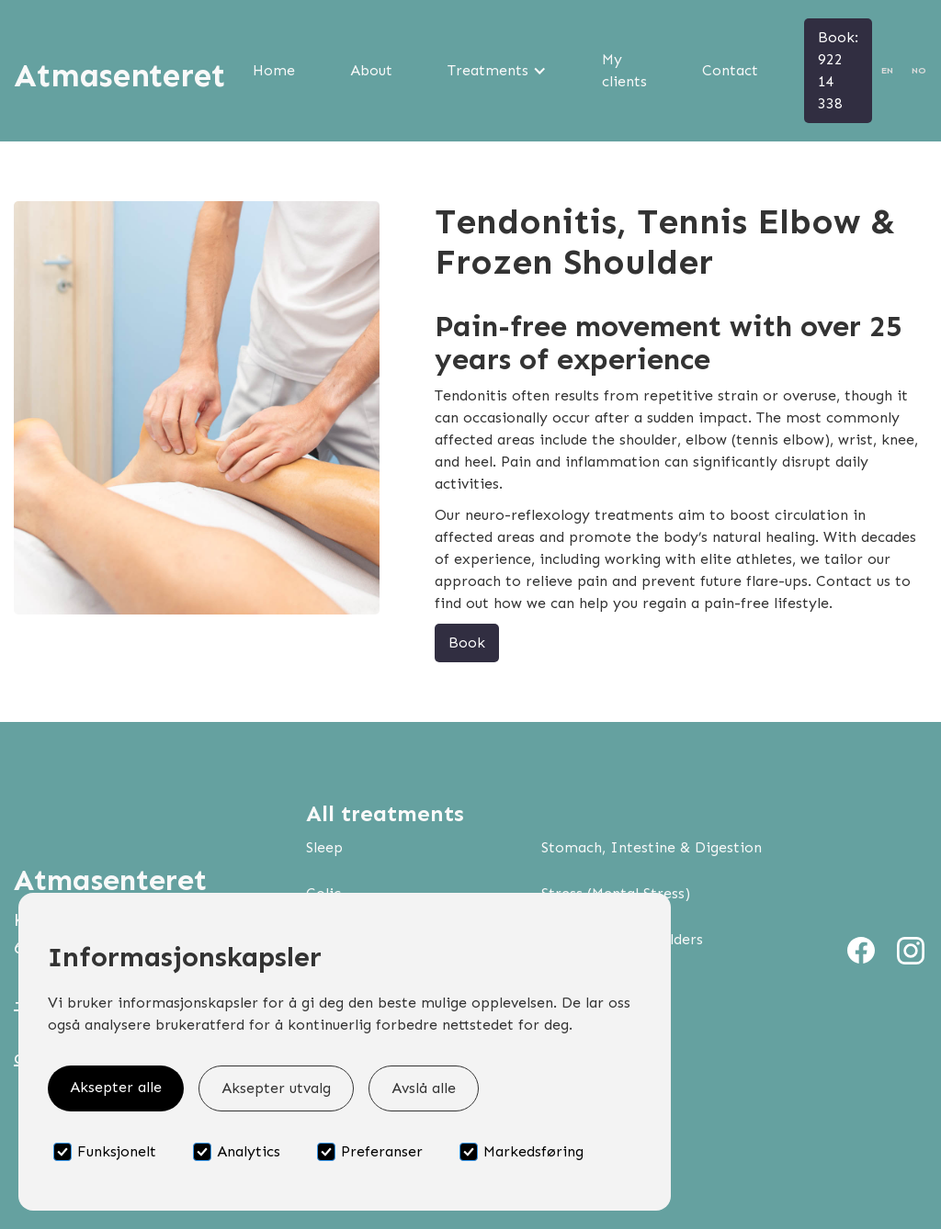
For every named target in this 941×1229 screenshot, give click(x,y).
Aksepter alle (116, 1087)
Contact (730, 70)
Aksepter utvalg (276, 1088)
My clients (624, 70)
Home (274, 70)
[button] (497, 70)
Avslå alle (423, 1088)
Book (466, 642)
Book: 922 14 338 (838, 70)
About (371, 70)
